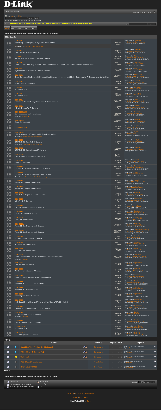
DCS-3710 (19, 212)
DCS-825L (19, 41)
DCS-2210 (19, 140)
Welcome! (25, 357)
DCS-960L (19, 106)
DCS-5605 (19, 263)
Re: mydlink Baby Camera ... (136, 42)
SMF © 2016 (79, 393)
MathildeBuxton (139, 126)
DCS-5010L (19, 224)
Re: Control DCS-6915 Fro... (136, 307)
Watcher (137, 105)
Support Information (133, 237)
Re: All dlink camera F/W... (135, 167)
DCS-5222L (19, 255)
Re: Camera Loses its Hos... (136, 276)
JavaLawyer (25, 116)
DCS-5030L (19, 249)
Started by (98, 343)
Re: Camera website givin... (136, 174)
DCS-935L (19, 87)
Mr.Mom (136, 248)
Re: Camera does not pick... (136, 250)
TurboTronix (138, 74)
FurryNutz (137, 49)
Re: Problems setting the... (135, 51)
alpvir (136, 68)
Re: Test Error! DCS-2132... (136, 121)
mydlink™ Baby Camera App (34, 46)
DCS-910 (18, 50)
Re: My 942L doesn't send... (136, 101)
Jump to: (135, 382)
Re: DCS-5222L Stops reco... (136, 256)
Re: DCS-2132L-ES (133, 127)
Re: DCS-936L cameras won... (137, 95)
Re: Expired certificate (134, 206)
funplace (129, 362)
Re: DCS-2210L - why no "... (136, 141)
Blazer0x (137, 160)
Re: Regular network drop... (136, 289)
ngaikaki (136, 180)
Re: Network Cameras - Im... (136, 200)
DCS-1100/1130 (21, 112)
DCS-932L (19, 69)
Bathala (39, 137)
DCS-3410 (19, 205)
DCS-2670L (19, 193)
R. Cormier (137, 93)
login (12, 16)
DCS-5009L (19, 218)
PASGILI (137, 192)
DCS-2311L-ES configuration (32, 362)
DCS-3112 (19, 199)
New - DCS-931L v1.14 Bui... (136, 63)
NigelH (136, 172)
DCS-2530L (19, 180)
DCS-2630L (19, 187)
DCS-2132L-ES (21, 127)
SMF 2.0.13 (70, 393)
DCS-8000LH (20, 326)
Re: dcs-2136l (131, 133)
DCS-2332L (19, 172)
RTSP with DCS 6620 (29, 367)
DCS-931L (19, 63)
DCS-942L (19, 100)
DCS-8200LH (20, 333)
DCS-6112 (19, 281)
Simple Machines (89, 393)
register (18, 16)
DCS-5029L (19, 243)
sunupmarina (138, 205)
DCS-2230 (19, 148)
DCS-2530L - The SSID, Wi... (136, 181)
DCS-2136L (19, 132)
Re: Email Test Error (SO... (135, 149)
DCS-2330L (19, 166)
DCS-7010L (19, 312)
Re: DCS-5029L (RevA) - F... (136, 243)
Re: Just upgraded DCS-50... (136, 219)
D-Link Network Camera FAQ (32, 352)
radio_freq (39, 144)
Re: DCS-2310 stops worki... (136, 161)
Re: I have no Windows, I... (135, 113)
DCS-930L (19, 56)
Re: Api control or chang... (135, 76)
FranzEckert (98, 362)
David (136, 312)
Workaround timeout (133, 313)
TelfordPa (137, 332)
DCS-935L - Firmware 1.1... (136, 88)
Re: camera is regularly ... (135, 194)
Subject (54, 343)
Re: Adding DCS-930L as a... (136, 57)
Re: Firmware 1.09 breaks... (136, 107)
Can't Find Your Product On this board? (37, 347)
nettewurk (137, 275)
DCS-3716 (19, 288)
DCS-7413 (19, 320)
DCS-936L (19, 94)
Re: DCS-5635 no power (135, 270)
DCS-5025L (19, 236)
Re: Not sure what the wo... (135, 187)
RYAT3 (136, 132)
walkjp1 (136, 140)
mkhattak (137, 119)
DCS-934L (19, 81)
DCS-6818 (19, 300)
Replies (113, 343)
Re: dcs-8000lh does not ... (135, 327)
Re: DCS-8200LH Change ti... (136, 334)
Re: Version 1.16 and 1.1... (135, 231)
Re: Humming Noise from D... (136, 225)
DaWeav (137, 242)
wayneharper (138, 326)
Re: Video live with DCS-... (135, 70)
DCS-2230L (19, 154)
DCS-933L (19, 75)
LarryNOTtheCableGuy (141, 229)
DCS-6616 (19, 294)
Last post (140, 343)
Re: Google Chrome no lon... (136, 82)
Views (120, 343)
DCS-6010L (19, 275)
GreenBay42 (138, 40)
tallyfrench (137, 254)
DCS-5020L (19, 230)
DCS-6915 (19, 306)
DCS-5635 (19, 269)
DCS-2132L (19, 120)
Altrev (136, 56)
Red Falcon (98, 367)
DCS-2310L (19, 160)
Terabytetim (138, 306)
